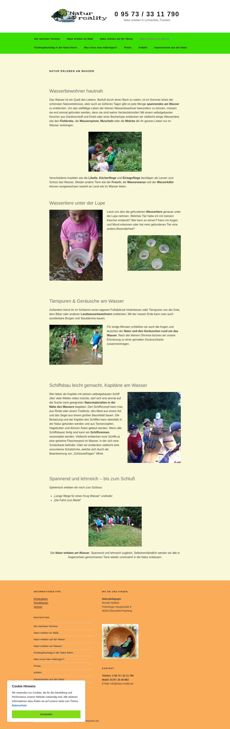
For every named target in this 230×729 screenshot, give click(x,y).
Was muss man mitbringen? (100, 47)
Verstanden (46, 714)
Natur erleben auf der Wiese (116, 38)
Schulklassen (41, 602)
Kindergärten (41, 598)
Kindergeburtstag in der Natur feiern (55, 47)
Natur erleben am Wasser (154, 38)
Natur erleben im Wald (80, 38)
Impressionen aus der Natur (170, 47)
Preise (127, 47)
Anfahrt (142, 47)
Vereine (38, 606)
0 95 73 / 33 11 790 (147, 14)
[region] (46, 701)
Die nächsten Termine (47, 38)
